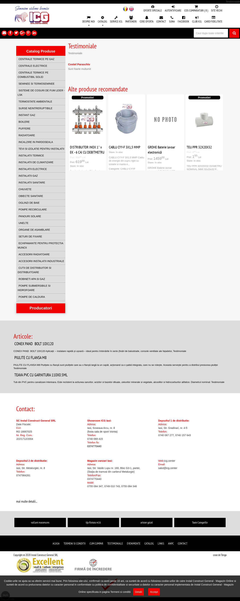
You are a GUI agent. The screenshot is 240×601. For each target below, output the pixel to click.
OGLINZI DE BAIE (29, 202)
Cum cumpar (96, 543)
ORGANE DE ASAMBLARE (34, 229)
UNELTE (23, 223)
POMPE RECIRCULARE (33, 209)
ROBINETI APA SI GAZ (32, 279)
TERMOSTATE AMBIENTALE (35, 101)
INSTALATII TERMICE (31, 155)
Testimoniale (115, 543)
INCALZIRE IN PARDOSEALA (36, 142)
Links (161, 543)
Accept (154, 591)
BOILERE (24, 121)
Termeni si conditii (75, 543)
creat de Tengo (220, 555)
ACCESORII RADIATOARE (34, 254)
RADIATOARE (27, 135)
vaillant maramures (40, 522)
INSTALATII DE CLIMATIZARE (36, 162)
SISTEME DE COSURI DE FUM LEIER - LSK (41, 92)
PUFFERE (24, 128)
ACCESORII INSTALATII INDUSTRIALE (41, 261)
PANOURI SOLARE (30, 216)
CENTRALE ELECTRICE (33, 65)
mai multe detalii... (26, 501)
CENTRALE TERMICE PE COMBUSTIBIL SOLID (33, 74)
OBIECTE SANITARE (31, 196)
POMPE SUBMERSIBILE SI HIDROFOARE (34, 288)
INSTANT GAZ (27, 115)
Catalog (149, 543)
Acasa (56, 543)
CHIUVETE (25, 189)
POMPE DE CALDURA (32, 296)
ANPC (171, 543)
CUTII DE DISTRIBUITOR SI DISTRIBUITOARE (34, 270)
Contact (182, 543)
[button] (88, 21)
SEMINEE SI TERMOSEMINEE (36, 83)
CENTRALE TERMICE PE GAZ (36, 59)
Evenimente (133, 543)
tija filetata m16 (93, 522)
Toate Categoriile (200, 522)
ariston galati (147, 522)
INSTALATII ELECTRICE (33, 169)
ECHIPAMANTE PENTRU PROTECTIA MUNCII (40, 245)
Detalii (138, 591)
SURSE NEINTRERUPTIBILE (35, 108)
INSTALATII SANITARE (32, 182)
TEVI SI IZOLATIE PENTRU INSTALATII (41, 148)
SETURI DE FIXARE (30, 236)
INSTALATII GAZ (28, 175)
